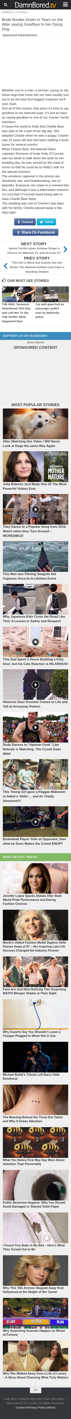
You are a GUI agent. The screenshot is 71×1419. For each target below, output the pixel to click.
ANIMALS (8, 12)
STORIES (22, 12)
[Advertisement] (35, 61)
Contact (21, 1407)
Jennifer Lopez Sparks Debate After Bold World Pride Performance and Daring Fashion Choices (32, 899)
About (51, 1407)
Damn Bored (35, 342)
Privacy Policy (36, 1407)
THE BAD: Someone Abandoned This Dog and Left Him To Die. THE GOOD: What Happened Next (16, 313)
